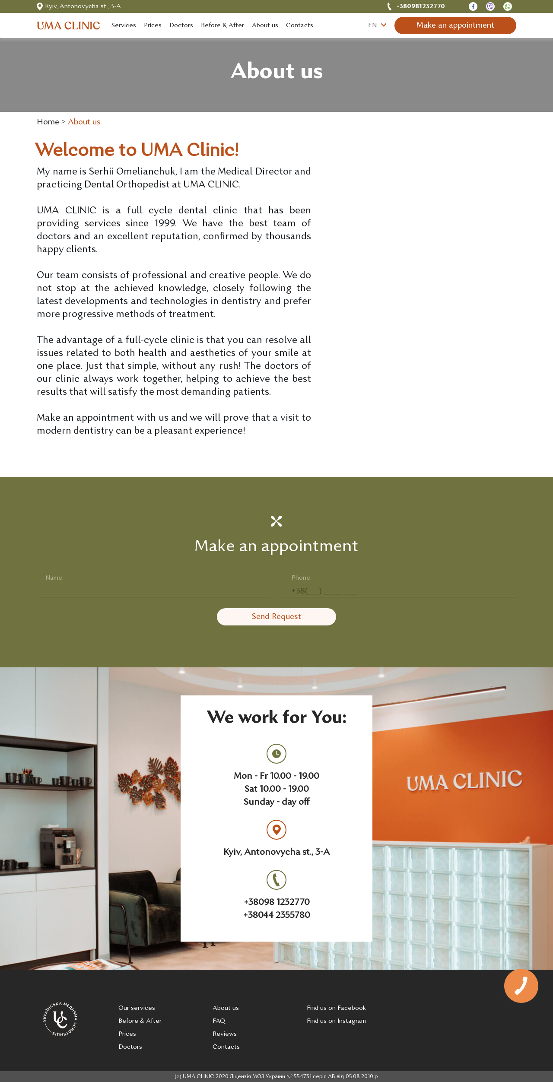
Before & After (140, 1021)
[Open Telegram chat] (507, 6)
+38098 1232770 (277, 902)
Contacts (226, 1047)
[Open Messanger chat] (473, 6)
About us (84, 122)
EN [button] (377, 25)
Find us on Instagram (336, 1021)
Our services (136, 1008)
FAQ (219, 1021)
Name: (54, 578)
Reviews (225, 1034)
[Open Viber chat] (490, 6)
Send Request (276, 617)
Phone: (301, 578)
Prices (127, 1034)
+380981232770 (421, 6)
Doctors (130, 1047)
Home (48, 122)
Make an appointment (455, 26)
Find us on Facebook (336, 1008)
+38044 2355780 (276, 915)
